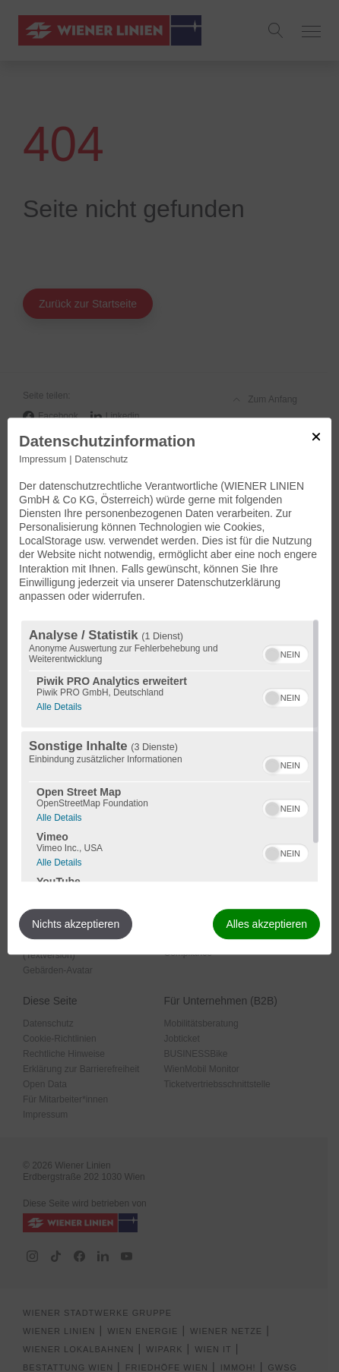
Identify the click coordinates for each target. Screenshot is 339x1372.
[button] (272, 654)
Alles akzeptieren (266, 924)
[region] (169, 751)
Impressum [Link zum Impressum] (42, 459)
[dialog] (169, 686)
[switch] (285, 652)
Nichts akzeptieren (75, 924)
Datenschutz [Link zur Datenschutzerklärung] (101, 459)
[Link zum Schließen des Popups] (316, 436)
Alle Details (58, 705)
